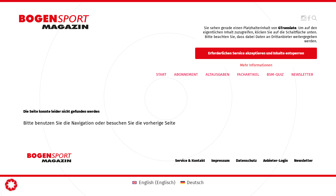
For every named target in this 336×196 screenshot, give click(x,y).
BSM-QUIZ (275, 74)
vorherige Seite (159, 123)
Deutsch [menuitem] (195, 182)
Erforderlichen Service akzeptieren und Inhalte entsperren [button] (256, 53)
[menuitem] (154, 182)
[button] (11, 185)
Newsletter (302, 74)
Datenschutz (246, 161)
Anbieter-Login (275, 161)
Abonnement (186, 74)
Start (161, 74)
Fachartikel (248, 74)
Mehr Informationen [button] (256, 65)
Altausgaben (217, 74)
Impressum (220, 161)
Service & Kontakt (190, 161)
